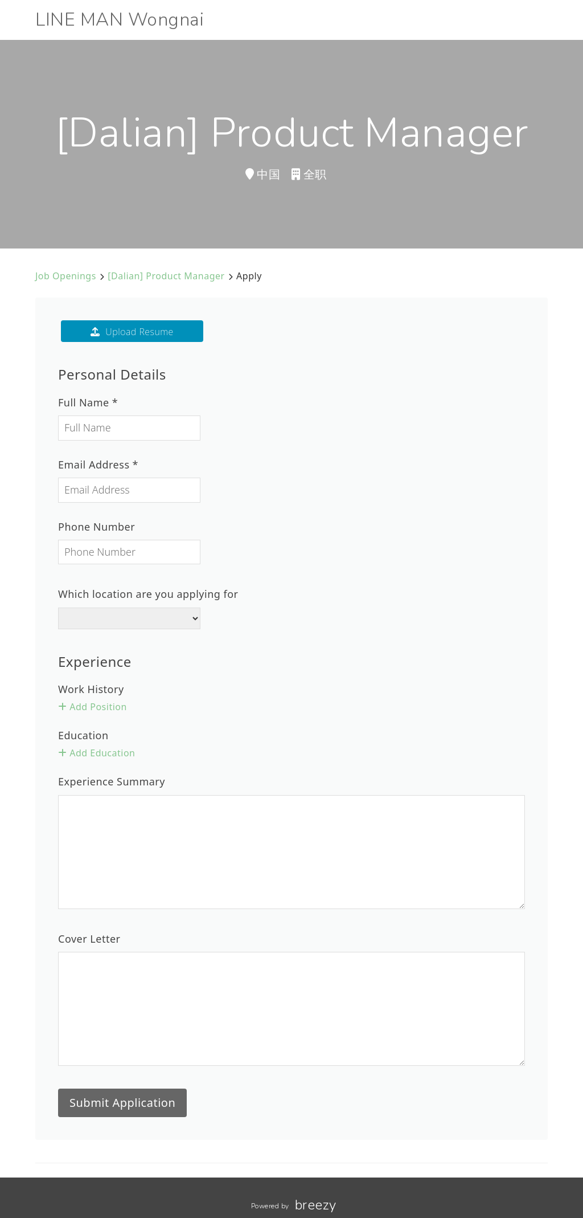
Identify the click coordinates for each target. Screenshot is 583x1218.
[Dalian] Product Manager (166, 276)
